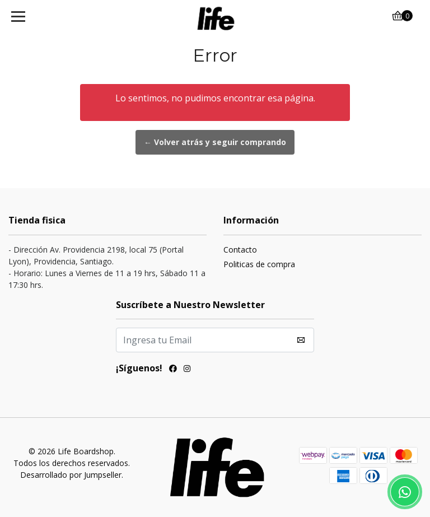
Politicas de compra (259, 264)
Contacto (240, 249)
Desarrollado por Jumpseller (70, 474)
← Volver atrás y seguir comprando (215, 142)
